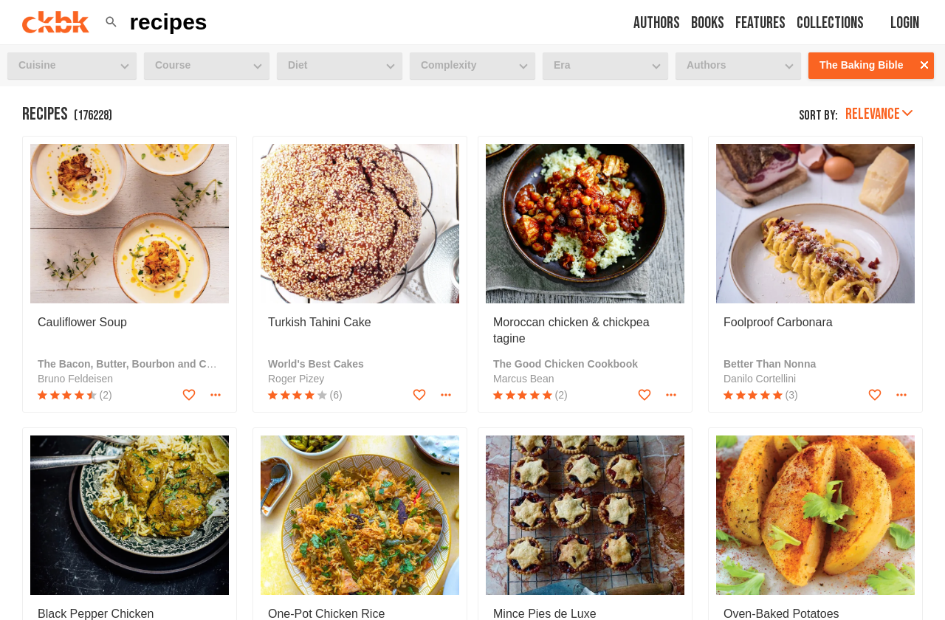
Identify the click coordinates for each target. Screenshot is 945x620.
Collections (830, 23)
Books (707, 23)
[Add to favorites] (189, 395)
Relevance (879, 114)
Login (904, 23)
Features (760, 23)
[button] (111, 22)
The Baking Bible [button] (861, 65)
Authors (656, 23)
